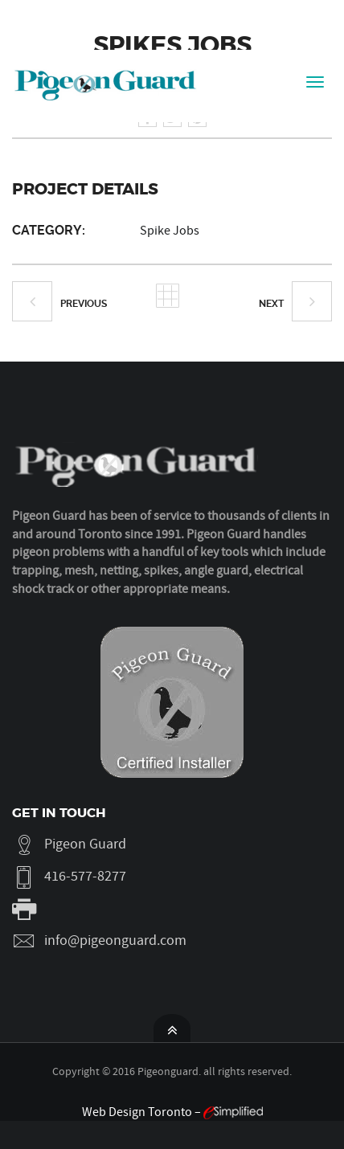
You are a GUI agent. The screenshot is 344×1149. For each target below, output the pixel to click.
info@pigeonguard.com (115, 940)
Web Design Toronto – (172, 1112)
